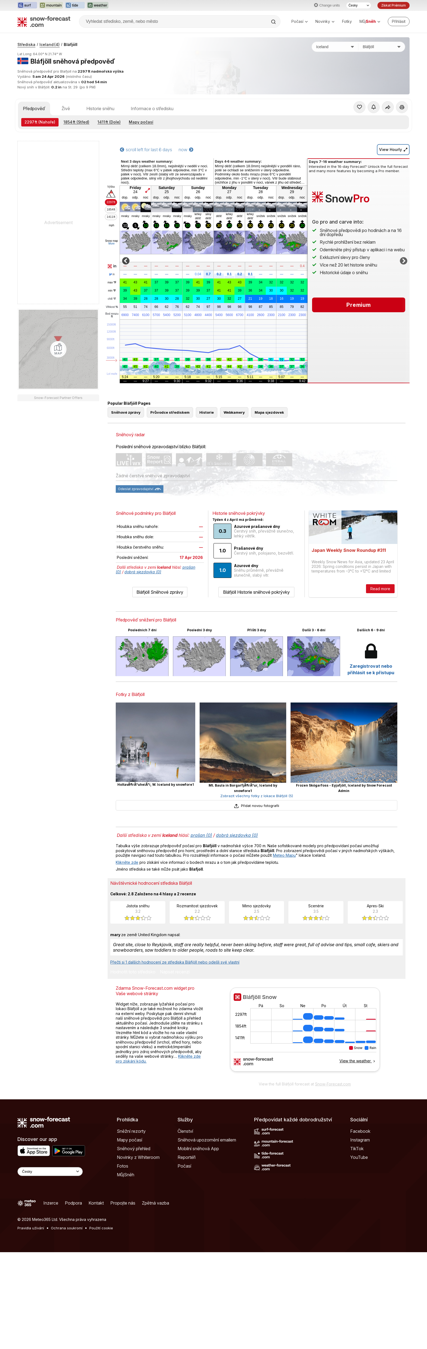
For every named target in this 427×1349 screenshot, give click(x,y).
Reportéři (187, 1157)
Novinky (324, 21)
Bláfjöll (70, 44)
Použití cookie (101, 1228)
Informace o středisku (152, 108)
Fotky (347, 21)
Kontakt (96, 1203)
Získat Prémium (393, 5)
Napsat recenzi (175, 972)
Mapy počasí (141, 122)
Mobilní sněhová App (198, 1148)
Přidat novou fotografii (256, 805)
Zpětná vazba (155, 1203)
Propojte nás (122, 1203)
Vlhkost (112, 307)
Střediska (26, 44)
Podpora (73, 1203)
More (111, 243)
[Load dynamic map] (58, 349)
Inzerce (50, 1203)
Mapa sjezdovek (269, 412)
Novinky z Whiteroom (138, 1157)
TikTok (357, 1148)
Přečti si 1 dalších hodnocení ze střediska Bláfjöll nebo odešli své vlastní (174, 962)
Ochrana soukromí (67, 1228)
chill (112, 299)
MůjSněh (125, 1174)
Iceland (49, 44)
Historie (206, 412)
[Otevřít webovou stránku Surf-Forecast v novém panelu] (27, 5)
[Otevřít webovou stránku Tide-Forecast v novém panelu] (75, 5)
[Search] (274, 22)
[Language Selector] (50, 1171)
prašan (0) (201, 835)
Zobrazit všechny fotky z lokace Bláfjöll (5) (256, 796)
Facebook (360, 1131)
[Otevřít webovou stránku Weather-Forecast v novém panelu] (97, 5)
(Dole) (109, 122)
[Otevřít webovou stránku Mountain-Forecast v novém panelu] (51, 5)
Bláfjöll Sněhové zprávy (159, 592)
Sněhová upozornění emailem (207, 1140)
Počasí (299, 21)
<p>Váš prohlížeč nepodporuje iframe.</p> (304, 1033)
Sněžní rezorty (131, 1131)
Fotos (122, 1166)
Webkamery (234, 412)
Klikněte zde (127, 862)
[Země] (335, 47)
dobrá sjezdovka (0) (142, 572)
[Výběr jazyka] (358, 5)
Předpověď (34, 108)
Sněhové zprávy (126, 412)
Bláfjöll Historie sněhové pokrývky (256, 592)
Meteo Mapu (284, 855)
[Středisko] (381, 47)
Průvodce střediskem (170, 412)
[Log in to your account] (399, 21)
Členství (185, 1131)
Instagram (360, 1140)
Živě (66, 108)
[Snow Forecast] (43, 21)
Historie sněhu (100, 108)
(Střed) (76, 122)
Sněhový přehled (133, 1148)
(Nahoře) (40, 122)
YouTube (359, 1157)
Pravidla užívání (30, 1228)
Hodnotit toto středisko (132, 972)
